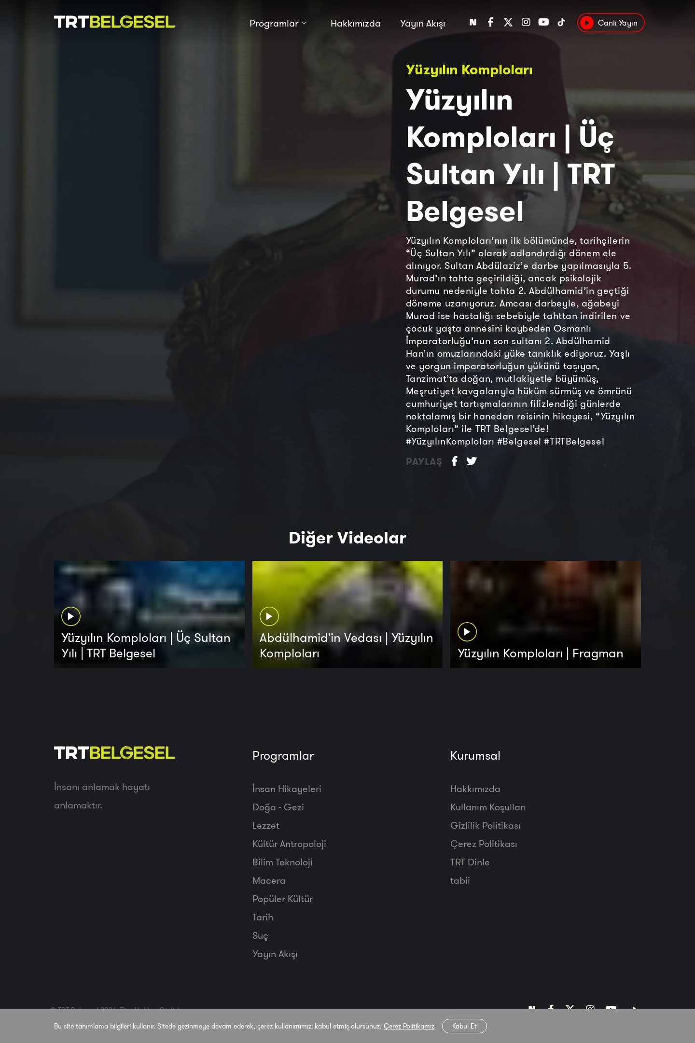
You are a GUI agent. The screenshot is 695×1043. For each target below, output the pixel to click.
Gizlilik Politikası (485, 825)
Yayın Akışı (422, 23)
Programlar (274, 23)
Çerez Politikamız (409, 1026)
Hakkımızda (356, 23)
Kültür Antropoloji (289, 843)
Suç (260, 935)
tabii (460, 880)
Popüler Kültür (282, 898)
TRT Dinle (470, 862)
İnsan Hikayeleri (286, 788)
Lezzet (265, 825)
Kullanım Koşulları (488, 807)
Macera (269, 880)
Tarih (262, 917)
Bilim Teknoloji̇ (282, 862)
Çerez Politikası (483, 843)
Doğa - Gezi (278, 807)
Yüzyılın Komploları (469, 69)
